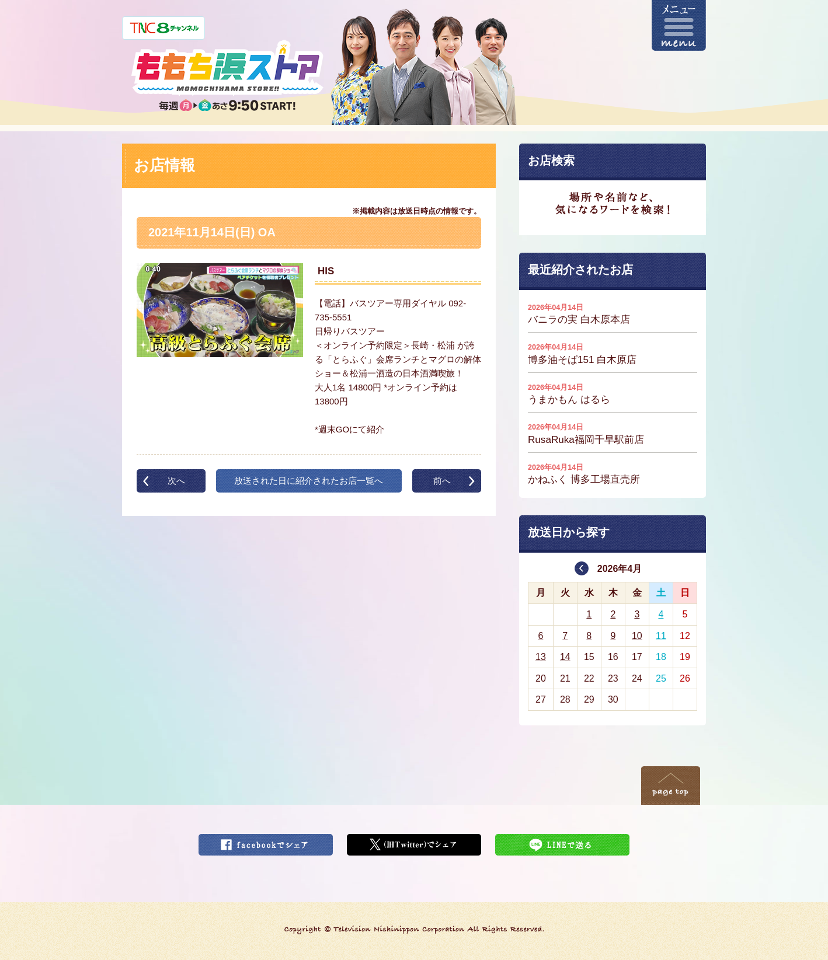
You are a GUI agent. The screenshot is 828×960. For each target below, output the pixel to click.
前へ (442, 481)
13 (540, 657)
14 (565, 657)
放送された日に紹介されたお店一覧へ (308, 481)
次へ (176, 481)
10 (637, 636)
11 (661, 636)
